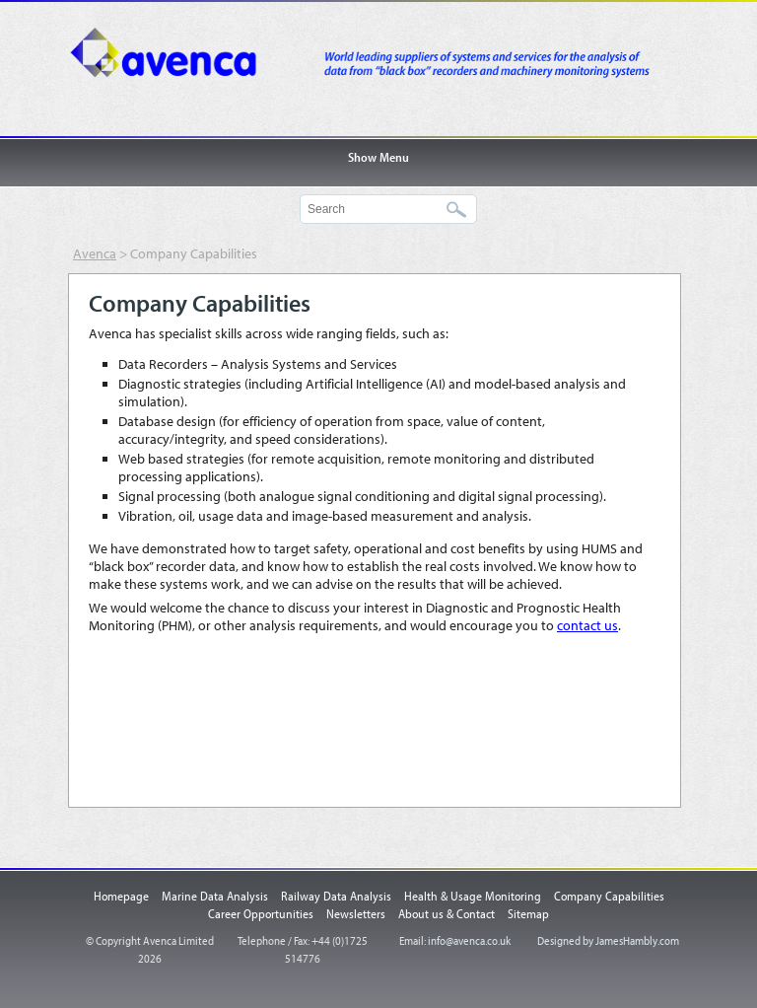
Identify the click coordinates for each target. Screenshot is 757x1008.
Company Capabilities (609, 895)
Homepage (121, 895)
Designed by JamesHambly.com (608, 940)
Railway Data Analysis (336, 895)
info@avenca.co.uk (469, 940)
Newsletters (355, 913)
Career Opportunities (260, 913)
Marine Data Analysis (215, 895)
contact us (587, 625)
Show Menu (378, 156)
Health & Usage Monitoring (472, 895)
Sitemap (528, 913)
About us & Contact (446, 913)
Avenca (186, 64)
